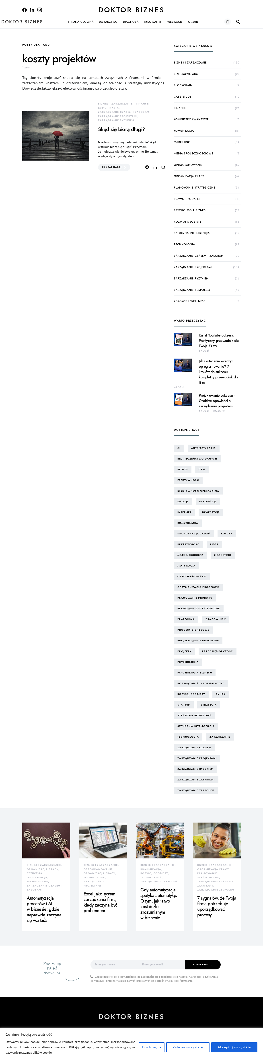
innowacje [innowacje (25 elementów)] (207, 501)
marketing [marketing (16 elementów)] (222, 555)
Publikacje (174, 22)
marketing (182, 142)
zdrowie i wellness (189, 301)
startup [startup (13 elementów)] (183, 704)
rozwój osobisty (187, 222)
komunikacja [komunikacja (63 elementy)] (187, 523)
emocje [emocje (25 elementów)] (183, 501)
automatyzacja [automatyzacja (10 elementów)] (203, 448)
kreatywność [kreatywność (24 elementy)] (188, 544)
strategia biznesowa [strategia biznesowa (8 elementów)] (194, 715)
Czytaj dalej (112, 167)
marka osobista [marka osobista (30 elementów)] (190, 555)
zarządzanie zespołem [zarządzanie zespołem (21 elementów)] (196, 790)
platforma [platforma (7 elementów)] (186, 619)
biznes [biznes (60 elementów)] (182, 469)
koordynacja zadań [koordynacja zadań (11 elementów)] (193, 533)
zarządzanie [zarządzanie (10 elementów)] (220, 737)
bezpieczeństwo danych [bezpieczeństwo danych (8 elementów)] (197, 458)
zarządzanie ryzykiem (116, 120)
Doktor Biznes (131, 10)
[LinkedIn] (32, 10)
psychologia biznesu (191, 210)
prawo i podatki (187, 199)
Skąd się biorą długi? (121, 129)
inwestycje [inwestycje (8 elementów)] (211, 512)
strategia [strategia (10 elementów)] (209, 704)
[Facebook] (24, 10)
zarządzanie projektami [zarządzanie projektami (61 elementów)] (197, 758)
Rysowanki (152, 22)
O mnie (193, 22)
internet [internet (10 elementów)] (184, 512)
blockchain (183, 85)
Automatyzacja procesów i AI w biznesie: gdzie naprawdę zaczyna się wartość (44, 909)
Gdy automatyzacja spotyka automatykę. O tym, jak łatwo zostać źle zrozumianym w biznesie (158, 904)
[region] (131, 1043)
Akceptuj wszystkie (234, 1047)
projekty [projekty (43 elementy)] (184, 651)
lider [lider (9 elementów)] (214, 544)
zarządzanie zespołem (192, 290)
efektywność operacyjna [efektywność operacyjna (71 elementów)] (198, 491)
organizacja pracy (189, 176)
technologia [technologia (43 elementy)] (188, 737)
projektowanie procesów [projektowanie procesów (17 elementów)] (198, 640)
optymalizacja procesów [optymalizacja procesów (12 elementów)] (198, 587)
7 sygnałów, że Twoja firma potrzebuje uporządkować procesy (216, 906)
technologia (184, 244)
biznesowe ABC (186, 74)
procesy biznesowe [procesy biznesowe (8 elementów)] (193, 630)
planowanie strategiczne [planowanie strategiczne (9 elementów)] (198, 608)
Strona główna (81, 22)
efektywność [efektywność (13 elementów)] (188, 480)
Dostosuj (150, 1047)
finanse (142, 103)
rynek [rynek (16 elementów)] (221, 694)
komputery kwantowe (191, 119)
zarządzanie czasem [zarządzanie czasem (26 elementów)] (194, 747)
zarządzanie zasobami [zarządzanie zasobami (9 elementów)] (196, 779)
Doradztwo (108, 22)
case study (182, 97)
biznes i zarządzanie (115, 103)
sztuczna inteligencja (192, 233)
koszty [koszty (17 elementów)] (226, 533)
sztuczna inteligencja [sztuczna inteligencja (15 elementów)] (196, 726)
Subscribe (200, 964)
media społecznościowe (193, 153)
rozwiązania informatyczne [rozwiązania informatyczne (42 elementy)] (200, 683)
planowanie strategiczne (194, 187)
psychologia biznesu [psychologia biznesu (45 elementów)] (194, 672)
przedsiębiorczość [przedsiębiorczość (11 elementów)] (217, 651)
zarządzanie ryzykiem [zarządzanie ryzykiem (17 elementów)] (195, 769)
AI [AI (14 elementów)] (179, 448)
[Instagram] (39, 10)
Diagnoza (130, 22)
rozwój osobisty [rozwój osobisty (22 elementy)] (191, 694)
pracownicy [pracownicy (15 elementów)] (215, 619)
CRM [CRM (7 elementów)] (202, 469)
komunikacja (108, 108)
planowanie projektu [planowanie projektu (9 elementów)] (194, 597)
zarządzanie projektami (117, 116)
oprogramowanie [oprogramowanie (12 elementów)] (191, 576)
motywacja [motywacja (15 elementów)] (186, 565)
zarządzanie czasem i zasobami (124, 112)
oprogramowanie (188, 165)
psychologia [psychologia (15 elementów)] (188, 662)
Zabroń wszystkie (188, 1047)
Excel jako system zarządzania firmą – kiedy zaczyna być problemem (102, 902)
